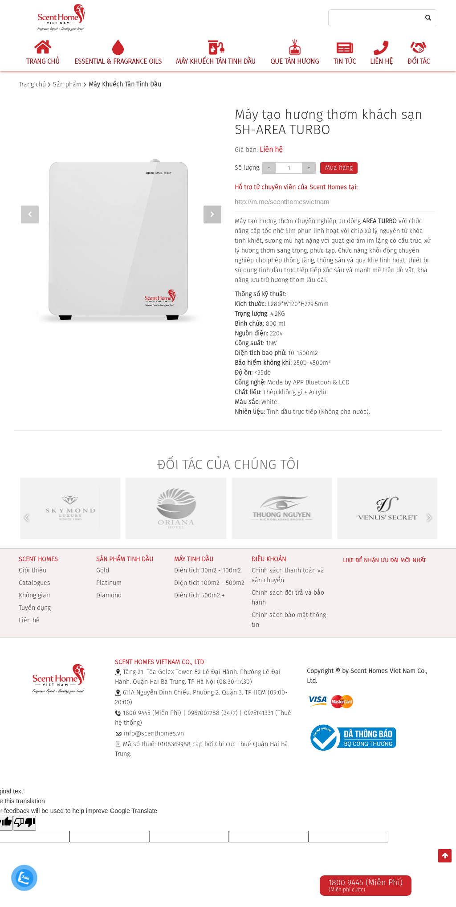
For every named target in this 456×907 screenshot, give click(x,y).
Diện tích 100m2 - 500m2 (209, 583)
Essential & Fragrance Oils (118, 61)
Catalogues (34, 583)
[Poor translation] (24, 823)
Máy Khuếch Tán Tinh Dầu (216, 61)
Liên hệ (381, 61)
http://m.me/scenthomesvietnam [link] (282, 201)
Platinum (109, 583)
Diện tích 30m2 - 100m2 (207, 571)
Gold (102, 571)
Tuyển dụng (35, 608)
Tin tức (345, 61)
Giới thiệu (32, 571)
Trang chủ (43, 61)
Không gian (34, 595)
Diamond (109, 595)
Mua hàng (339, 168)
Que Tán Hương (294, 61)
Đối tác (418, 61)
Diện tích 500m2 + (199, 595)
